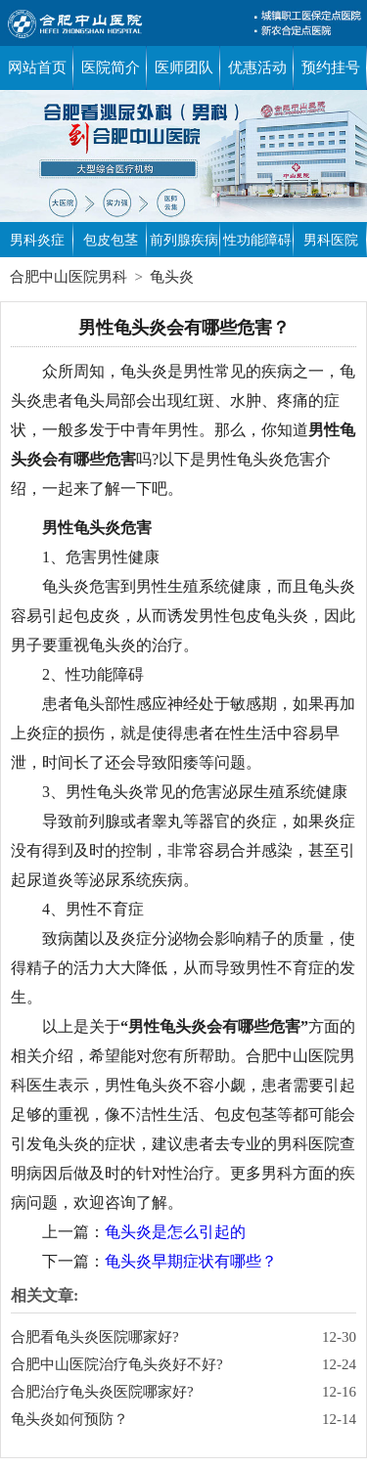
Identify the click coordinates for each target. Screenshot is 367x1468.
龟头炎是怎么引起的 (175, 1231)
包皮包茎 (110, 240)
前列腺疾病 (184, 240)
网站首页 (37, 67)
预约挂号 (330, 67)
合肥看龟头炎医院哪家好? (95, 1337)
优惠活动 (257, 67)
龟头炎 (172, 277)
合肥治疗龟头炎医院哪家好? (102, 1392)
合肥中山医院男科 (68, 277)
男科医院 (330, 240)
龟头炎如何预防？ (69, 1419)
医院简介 (110, 67)
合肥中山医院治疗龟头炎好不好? (117, 1364)
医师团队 (184, 67)
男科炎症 (37, 240)
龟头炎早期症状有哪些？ (191, 1261)
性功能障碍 (257, 240)
